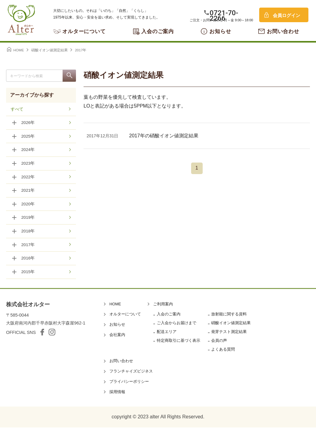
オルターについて (84, 31)
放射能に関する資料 (229, 315)
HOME (115, 305)
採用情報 (117, 393)
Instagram (52, 333)
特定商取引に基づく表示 (178, 342)
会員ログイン (286, 15)
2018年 (28, 232)
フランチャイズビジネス (131, 372)
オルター (21, 20)
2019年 (28, 218)
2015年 (28, 273)
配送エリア (167, 333)
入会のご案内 (157, 31)
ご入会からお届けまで (176, 324)
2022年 (28, 177)
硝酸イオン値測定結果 (231, 324)
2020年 (28, 205)
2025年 (28, 136)
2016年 (28, 259)
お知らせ (220, 31)
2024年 (28, 150)
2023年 (28, 164)
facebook (42, 333)
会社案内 (117, 336)
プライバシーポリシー (129, 383)
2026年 (28, 123)
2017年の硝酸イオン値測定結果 (163, 135)
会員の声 (219, 342)
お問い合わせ (283, 31)
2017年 (28, 246)
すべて (17, 109)
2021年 (28, 191)
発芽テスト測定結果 (229, 333)
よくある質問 (223, 350)
